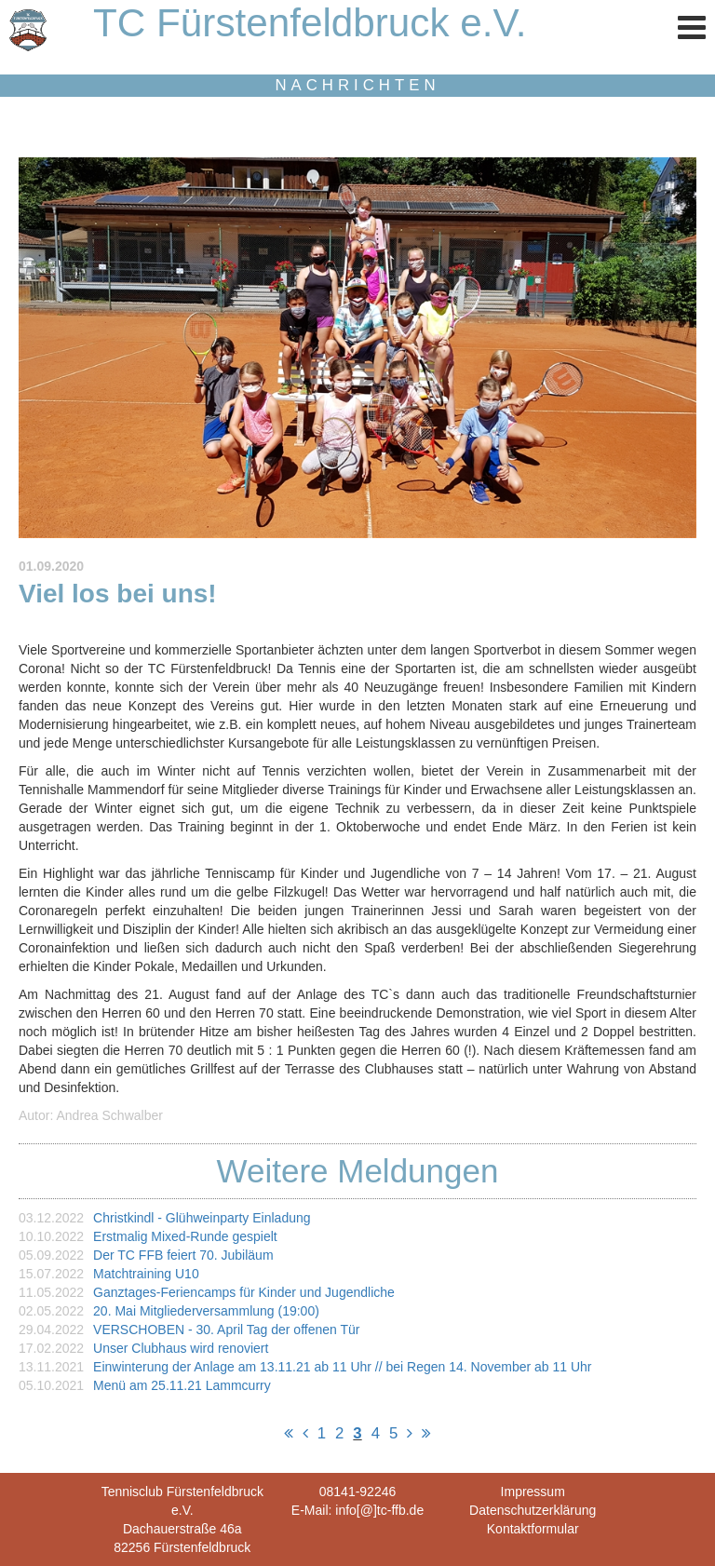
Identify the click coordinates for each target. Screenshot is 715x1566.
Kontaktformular (533, 1528)
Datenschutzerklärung (532, 1510)
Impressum (533, 1491)
